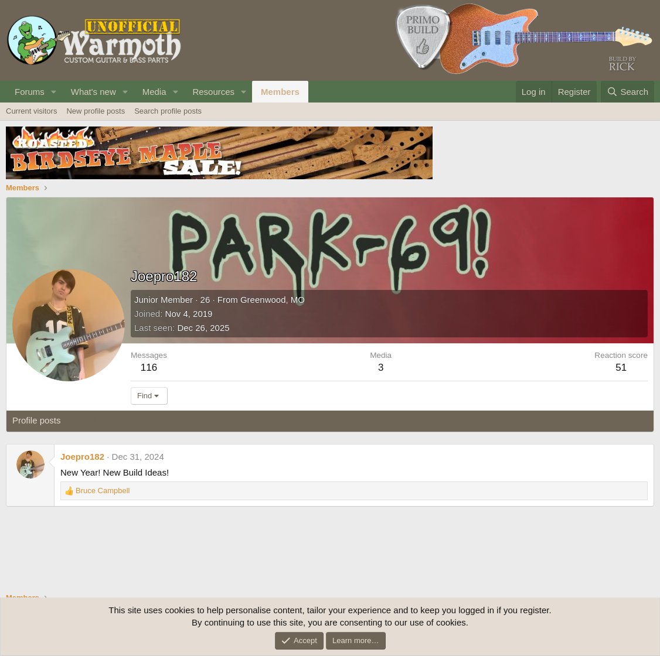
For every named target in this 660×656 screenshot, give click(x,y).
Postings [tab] (154, 420)
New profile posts (95, 111)
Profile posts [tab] (36, 420)
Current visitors (31, 111)
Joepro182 (82, 457)
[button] (54, 91)
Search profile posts (168, 111)
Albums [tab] (233, 420)
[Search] (627, 91)
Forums (30, 92)
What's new (93, 92)
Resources (213, 92)
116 (149, 367)
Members (280, 92)
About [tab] (271, 420)
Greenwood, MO (272, 300)
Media (154, 92)
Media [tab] (195, 420)
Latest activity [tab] (99, 420)
